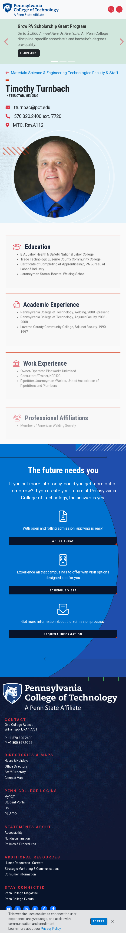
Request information (63, 634)
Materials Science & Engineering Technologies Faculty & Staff (62, 72)
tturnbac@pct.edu (32, 107)
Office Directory (16, 766)
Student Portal (15, 802)
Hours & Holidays (16, 760)
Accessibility (13, 832)
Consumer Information (20, 874)
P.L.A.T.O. (11, 814)
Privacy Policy (51, 928)
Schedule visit (63, 590)
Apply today (63, 541)
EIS (7, 808)
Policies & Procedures (20, 844)
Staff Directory (15, 772)
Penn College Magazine (21, 893)
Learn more (28, 53)
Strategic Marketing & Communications (32, 869)
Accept (99, 921)
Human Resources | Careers (24, 863)
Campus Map (14, 778)
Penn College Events (19, 899)
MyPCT (10, 797)
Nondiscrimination (17, 838)
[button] (6, 42)
